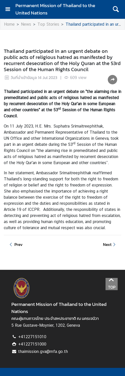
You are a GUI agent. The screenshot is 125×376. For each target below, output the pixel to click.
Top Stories (48, 24)
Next (110, 244)
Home (9, 24)
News (26, 24)
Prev (15, 244)
